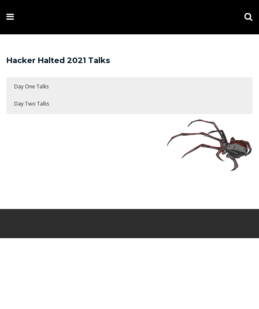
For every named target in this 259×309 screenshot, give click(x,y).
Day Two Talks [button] (31, 104)
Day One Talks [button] (31, 86)
